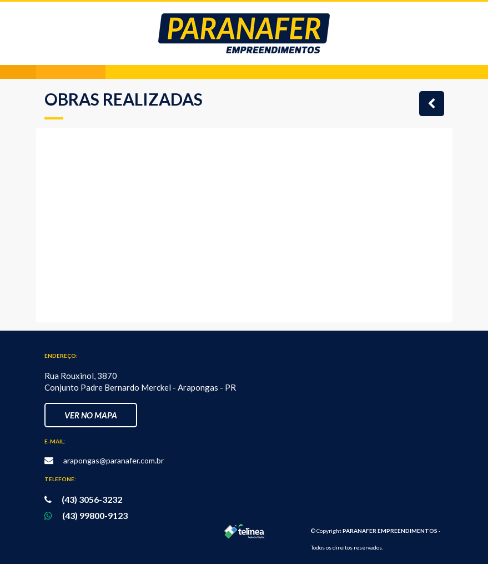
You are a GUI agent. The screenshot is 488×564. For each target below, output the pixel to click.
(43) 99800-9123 (95, 515)
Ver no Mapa (90, 415)
